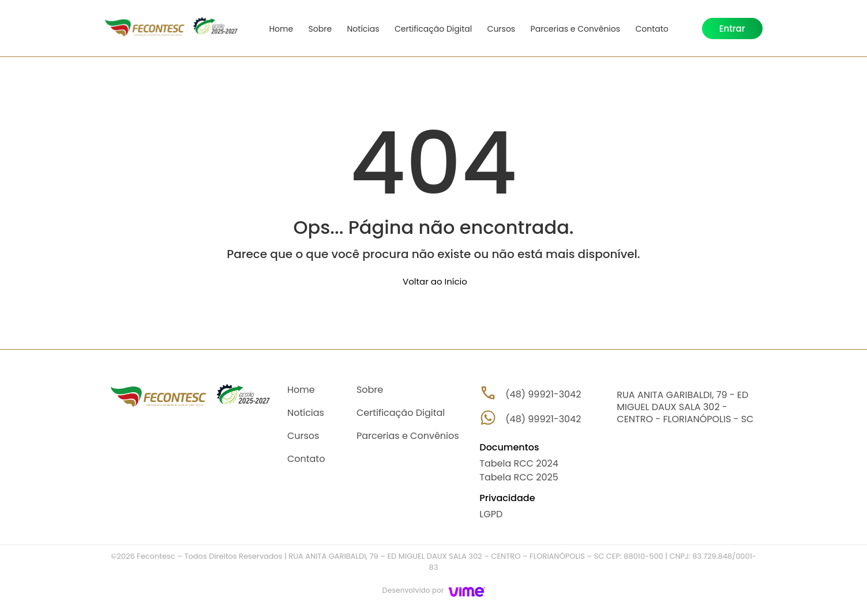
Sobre (320, 29)
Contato (647, 29)
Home (281, 29)
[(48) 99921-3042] (488, 417)
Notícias (362, 29)
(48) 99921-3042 (543, 419)
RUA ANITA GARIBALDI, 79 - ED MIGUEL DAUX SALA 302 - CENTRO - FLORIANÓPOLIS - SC (685, 407)
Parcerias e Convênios (572, 29)
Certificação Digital (431, 29)
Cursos (499, 29)
